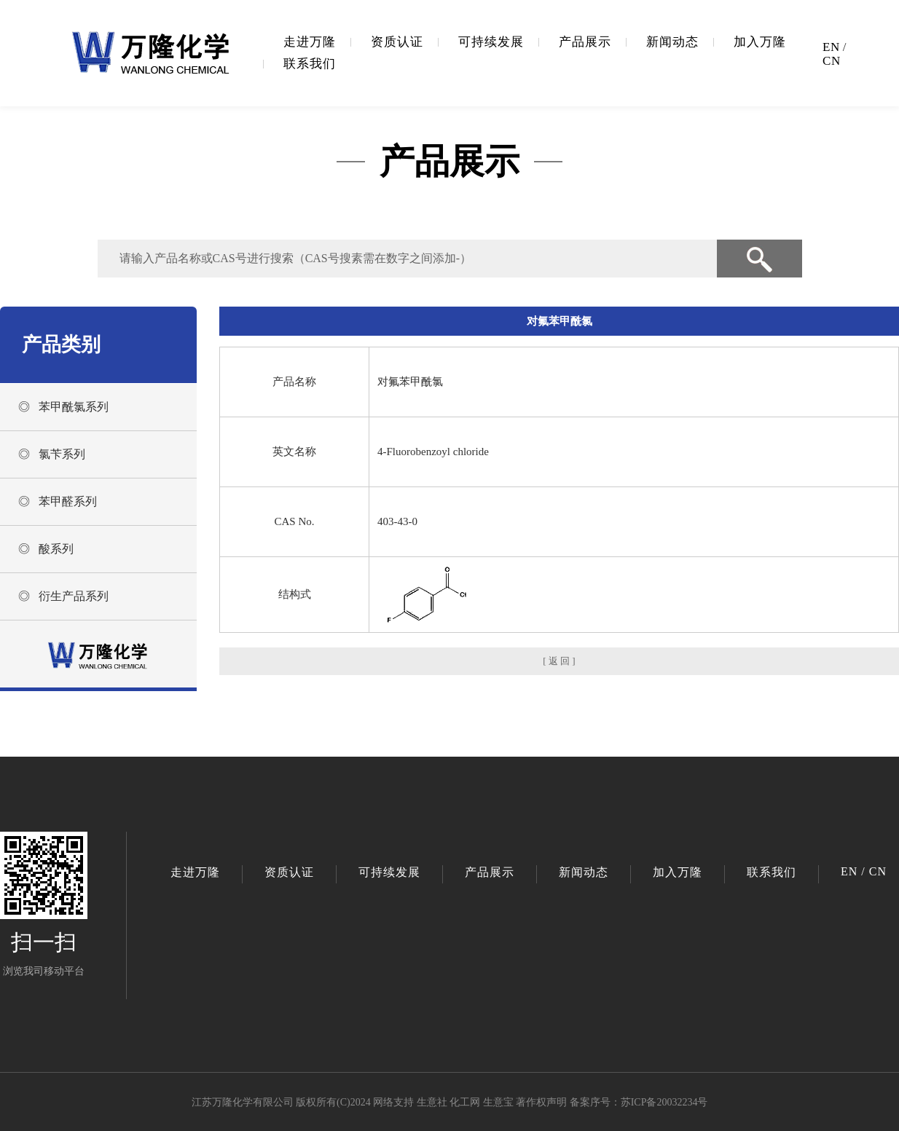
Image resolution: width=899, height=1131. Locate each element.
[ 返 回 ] (559, 660)
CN (832, 61)
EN (831, 47)
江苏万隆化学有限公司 (243, 1102)
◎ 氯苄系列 (51, 454)
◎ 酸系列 (46, 549)
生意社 (432, 1102)
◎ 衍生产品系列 (63, 596)
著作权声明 (541, 1102)
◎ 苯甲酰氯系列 (63, 407)
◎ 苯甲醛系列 (57, 501)
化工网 (465, 1102)
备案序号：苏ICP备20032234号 (639, 1102)
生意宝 (498, 1102)
